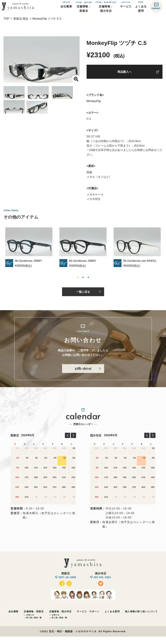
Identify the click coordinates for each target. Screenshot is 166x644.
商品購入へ (124, 72)
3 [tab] (88, 279)
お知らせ (30, 622)
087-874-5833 (103, 584)
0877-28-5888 (66, 584)
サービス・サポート (88, 619)
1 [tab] (78, 279)
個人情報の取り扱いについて (141, 619)
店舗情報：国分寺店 (60, 619)
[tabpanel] (83, 249)
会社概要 (13, 619)
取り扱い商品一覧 (34, 625)
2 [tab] (83, 279)
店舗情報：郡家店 (34, 619)
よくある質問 (112, 619)
